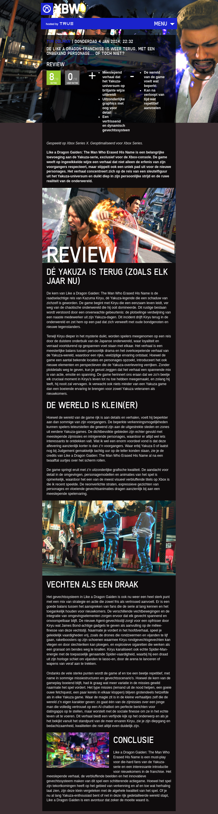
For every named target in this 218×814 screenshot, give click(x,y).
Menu (160, 23)
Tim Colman (58, 41)
